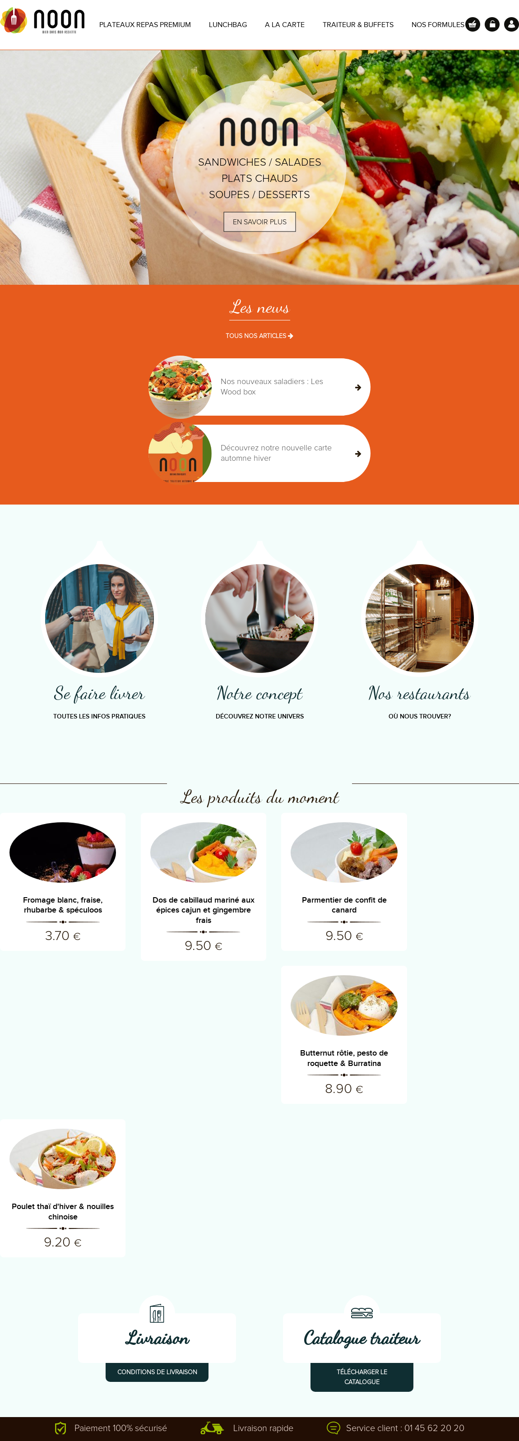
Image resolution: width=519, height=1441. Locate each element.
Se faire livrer (99, 693)
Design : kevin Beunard (392, 1419)
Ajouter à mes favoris (108, 1419)
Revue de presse (25, 1359)
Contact (52, 1419)
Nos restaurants (420, 693)
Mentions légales (320, 1419)
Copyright (267, 1419)
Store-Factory (458, 1419)
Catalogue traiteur (362, 1185)
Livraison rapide (263, 1275)
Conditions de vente (210, 1419)
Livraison (157, 1185)
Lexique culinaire (25, 1372)
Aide (159, 1419)
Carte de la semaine (30, 1386)
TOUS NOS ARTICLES (259, 336)
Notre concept (259, 693)
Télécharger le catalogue (362, 1224)
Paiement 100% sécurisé (120, 1275)
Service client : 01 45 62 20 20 (405, 1275)
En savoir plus (260, 222)
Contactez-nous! (143, 1359)
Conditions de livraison (157, 1219)
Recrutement (139, 1372)
